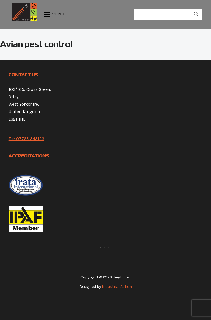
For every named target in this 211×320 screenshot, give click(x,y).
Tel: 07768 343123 (26, 138)
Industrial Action (117, 286)
